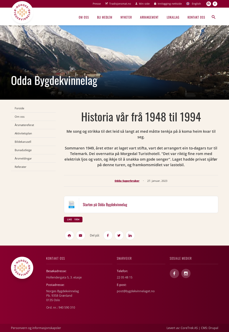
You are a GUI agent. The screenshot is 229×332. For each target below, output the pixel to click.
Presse (97, 3)
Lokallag (173, 17)
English (196, 3)
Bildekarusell (23, 142)
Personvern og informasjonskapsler (36, 328)
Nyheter (126, 17)
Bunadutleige (23, 150)
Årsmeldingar (23, 158)
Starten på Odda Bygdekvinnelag (105, 204)
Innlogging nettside (170, 3)
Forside (19, 108)
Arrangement (149, 17)
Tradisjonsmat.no (120, 3)
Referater (20, 167)
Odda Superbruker (127, 181)
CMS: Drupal (209, 328)
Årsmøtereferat (24, 125)
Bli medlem (104, 17)
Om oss (84, 17)
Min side (144, 3)
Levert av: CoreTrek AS (182, 328)
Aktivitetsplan (23, 133)
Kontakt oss (196, 17)
